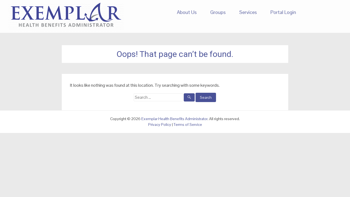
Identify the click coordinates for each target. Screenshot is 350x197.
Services (248, 12)
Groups (218, 12)
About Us (187, 12)
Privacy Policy (159, 124)
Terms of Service (188, 124)
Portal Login (283, 12)
